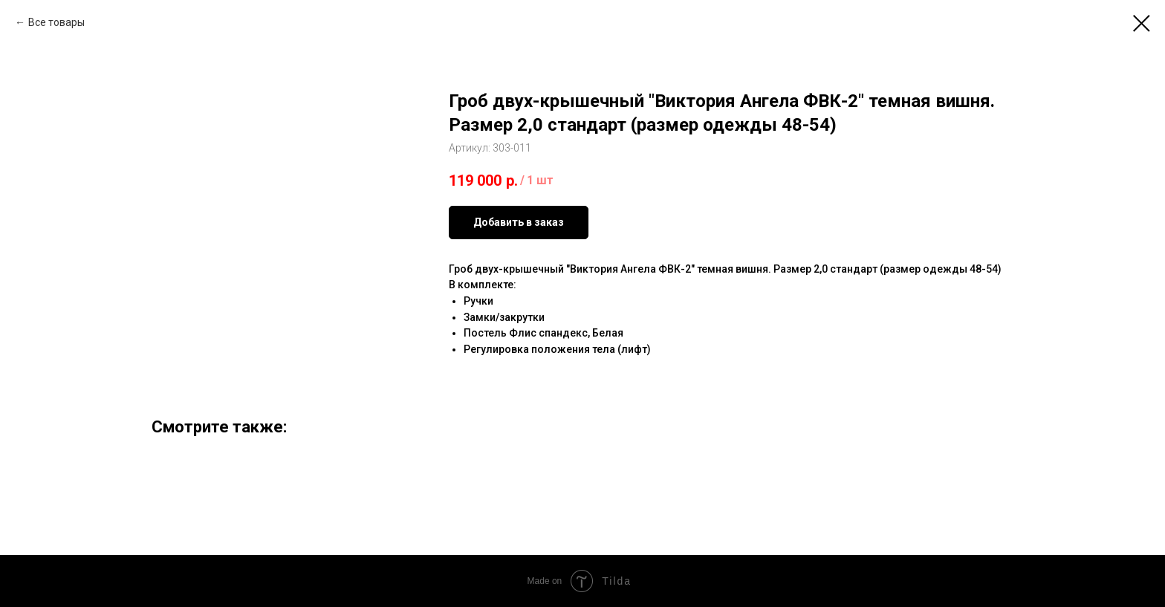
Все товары (56, 22)
